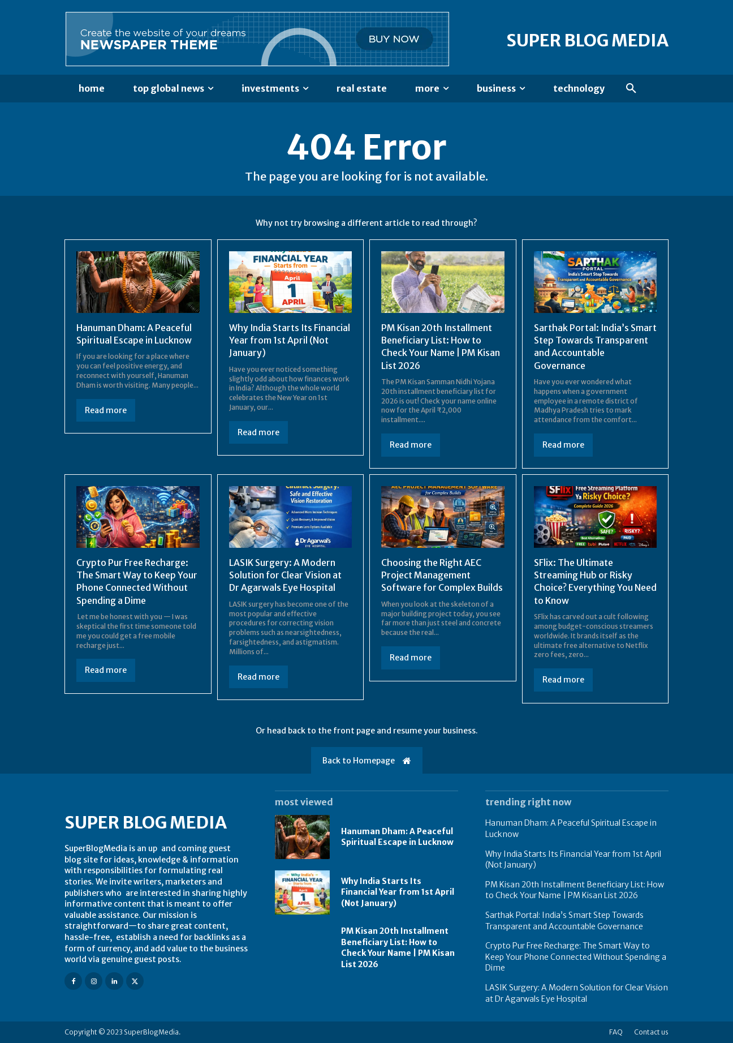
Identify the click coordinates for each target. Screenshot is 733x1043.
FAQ (616, 1032)
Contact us (651, 1032)
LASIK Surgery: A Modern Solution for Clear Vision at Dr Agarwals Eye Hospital (285, 575)
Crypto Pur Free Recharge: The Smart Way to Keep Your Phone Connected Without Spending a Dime (575, 957)
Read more (106, 410)
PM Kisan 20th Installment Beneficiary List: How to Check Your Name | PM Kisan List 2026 (398, 947)
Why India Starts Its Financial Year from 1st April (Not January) (290, 340)
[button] (631, 88)
